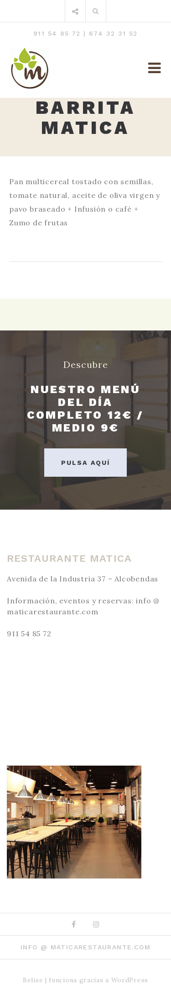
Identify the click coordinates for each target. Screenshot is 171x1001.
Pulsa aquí (85, 462)
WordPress (129, 980)
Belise (33, 980)
